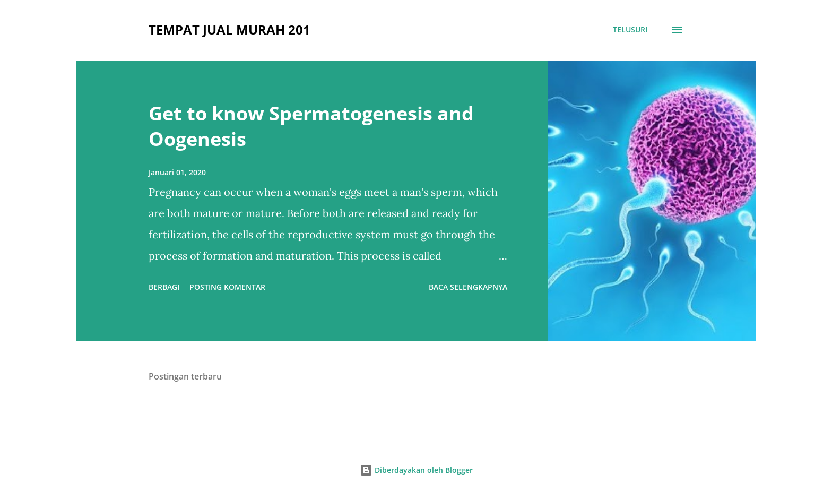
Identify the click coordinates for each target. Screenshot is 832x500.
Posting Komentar (227, 287)
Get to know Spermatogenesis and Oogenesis (311, 126)
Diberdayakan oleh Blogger (416, 470)
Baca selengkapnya (468, 287)
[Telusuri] (630, 29)
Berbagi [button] (164, 287)
